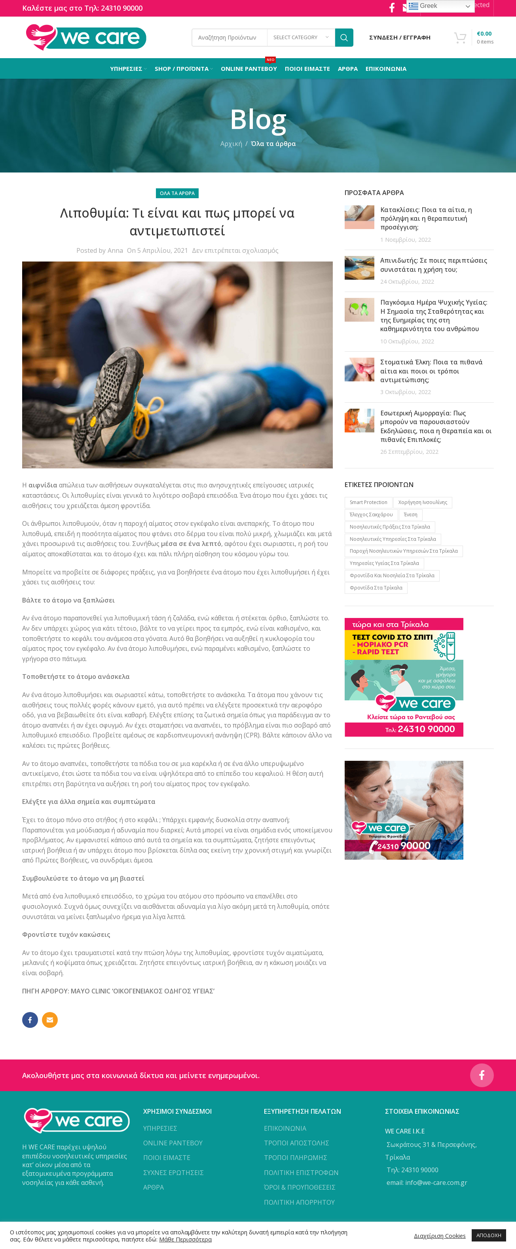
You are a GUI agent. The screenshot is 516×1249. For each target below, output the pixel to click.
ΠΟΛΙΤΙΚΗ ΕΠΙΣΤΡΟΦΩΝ (301, 1172)
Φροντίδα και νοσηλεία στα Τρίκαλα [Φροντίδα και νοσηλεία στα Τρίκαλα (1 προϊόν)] (392, 575)
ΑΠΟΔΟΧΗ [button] (488, 1235)
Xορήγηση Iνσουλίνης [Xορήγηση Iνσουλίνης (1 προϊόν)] (422, 502)
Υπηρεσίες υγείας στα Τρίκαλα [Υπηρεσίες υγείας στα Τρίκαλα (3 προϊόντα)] (384, 563)
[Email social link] (50, 1020)
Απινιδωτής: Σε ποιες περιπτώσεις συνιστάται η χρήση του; (433, 264)
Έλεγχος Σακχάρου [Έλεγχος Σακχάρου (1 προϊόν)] (371, 514)
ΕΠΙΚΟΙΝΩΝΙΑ (285, 1128)
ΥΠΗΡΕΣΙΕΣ (160, 1128)
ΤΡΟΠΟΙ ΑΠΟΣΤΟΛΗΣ (296, 1143)
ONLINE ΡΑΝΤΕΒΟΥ (173, 1143)
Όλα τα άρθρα (273, 143)
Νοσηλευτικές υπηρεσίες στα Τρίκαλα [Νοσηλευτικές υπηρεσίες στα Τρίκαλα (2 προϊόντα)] (393, 539)
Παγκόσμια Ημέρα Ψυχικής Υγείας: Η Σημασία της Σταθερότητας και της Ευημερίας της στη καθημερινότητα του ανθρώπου (434, 315)
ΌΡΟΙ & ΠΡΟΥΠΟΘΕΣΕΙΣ (300, 1187)
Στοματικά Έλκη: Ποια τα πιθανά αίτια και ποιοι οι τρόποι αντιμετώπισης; (431, 371)
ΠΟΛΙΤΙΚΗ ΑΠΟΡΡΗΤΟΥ (299, 1202)
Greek (423, 6)
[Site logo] (86, 36)
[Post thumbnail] (359, 224)
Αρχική (231, 143)
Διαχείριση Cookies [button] (440, 1235)
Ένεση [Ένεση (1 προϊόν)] (410, 514)
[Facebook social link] (30, 1020)
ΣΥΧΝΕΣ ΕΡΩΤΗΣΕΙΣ (173, 1172)
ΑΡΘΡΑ (153, 1187)
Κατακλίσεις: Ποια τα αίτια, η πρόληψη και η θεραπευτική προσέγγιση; (426, 218)
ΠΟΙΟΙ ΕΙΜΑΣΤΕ (166, 1157)
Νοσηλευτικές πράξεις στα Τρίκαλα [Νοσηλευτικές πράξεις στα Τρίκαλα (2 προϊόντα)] (390, 526)
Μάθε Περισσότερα (185, 1239)
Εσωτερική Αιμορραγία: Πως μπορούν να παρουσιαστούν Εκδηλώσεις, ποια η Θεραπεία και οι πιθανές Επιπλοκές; (436, 426)
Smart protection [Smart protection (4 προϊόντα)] (368, 502)
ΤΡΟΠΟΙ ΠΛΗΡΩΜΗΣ (295, 1157)
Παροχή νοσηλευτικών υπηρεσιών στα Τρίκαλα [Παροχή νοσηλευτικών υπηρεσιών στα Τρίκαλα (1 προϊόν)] (404, 551)
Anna (115, 250)
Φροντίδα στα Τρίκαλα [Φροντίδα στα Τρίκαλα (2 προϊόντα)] (376, 587)
